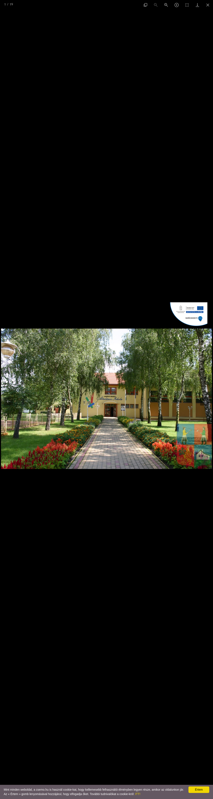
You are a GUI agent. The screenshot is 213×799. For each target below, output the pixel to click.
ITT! (137, 794)
